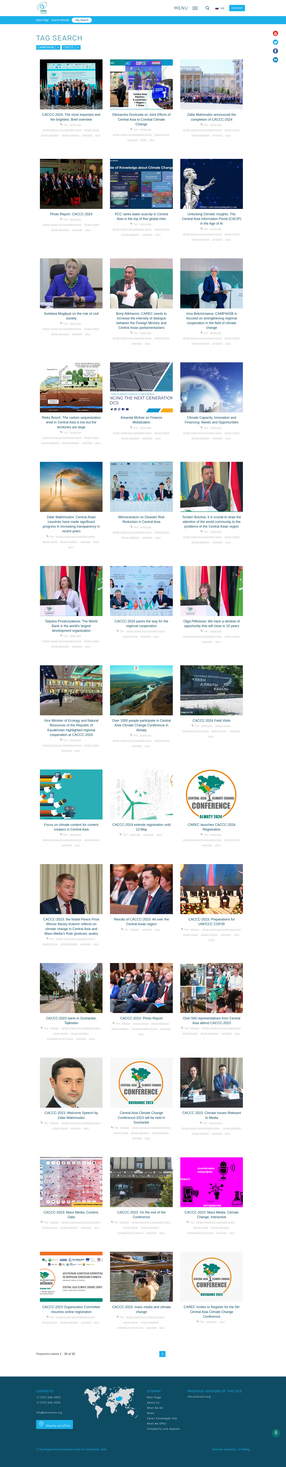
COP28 (211, 940)
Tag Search (81, 20)
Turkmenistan (215, 1123)
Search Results (60, 20)
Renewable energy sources (195, 731)
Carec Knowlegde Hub (162, 1418)
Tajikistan (134, 929)
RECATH (143, 140)
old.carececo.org (199, 1396)
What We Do (155, 1407)
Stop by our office (54, 1424)
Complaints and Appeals (163, 1428)
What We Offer (156, 1423)
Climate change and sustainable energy (61, 130)
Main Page (42, 20)
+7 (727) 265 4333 (48, 1397)
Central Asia (75, 124)
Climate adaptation (50, 135)
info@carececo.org (49, 1412)
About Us (153, 1402)
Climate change (91, 130)
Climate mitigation (70, 135)
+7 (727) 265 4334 (48, 1402)
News (150, 1413)
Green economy (219, 731)
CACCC (68, 47)
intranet (237, 8)
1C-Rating (244, 1449)
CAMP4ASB (46, 47)
